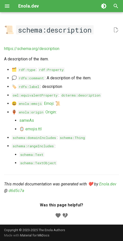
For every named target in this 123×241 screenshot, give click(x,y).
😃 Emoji (33, 103)
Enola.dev (107, 184)
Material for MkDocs (34, 235)
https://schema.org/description (31, 48)
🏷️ (26, 86)
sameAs (26, 120)
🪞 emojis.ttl (30, 129)
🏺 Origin (34, 112)
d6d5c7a (16, 190)
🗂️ (24, 69)
